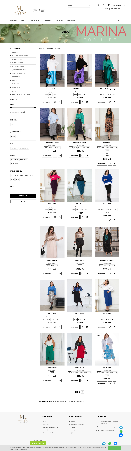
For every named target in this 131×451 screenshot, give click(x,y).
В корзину (47, 102)
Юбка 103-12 (79, 367)
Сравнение (111, 21)
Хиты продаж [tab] (45, 402)
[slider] (11, 107)
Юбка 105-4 (107, 367)
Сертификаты (47, 430)
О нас (45, 421)
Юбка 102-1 (80, 204)
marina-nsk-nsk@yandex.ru (107, 430)
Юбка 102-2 (52, 204)
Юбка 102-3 (107, 204)
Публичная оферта (76, 433)
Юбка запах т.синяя (79, 142)
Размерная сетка (75, 430)
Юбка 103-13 (52, 367)
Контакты (59, 21)
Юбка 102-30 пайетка (107, 260)
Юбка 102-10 (79, 260)
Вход (119, 21)
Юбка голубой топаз (52, 89)
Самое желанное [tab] (76, 402)
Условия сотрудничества (50, 427)
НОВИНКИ (13, 21)
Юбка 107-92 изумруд (107, 89)
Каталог (68, 35)
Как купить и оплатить (77, 424)
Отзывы (73, 427)
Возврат (73, 421)
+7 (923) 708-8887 (115, 427)
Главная (62, 35)
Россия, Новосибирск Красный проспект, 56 (109, 423)
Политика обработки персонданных (54, 433)
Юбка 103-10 (79, 314)
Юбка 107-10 (107, 142)
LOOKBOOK (71, 21)
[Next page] (82, 392)
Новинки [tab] (59, 402)
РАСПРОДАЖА (47, 21)
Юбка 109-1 (52, 314)
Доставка (46, 424)
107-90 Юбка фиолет (80, 89)
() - (100, 427)
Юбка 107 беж (52, 260)
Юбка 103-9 (107, 314)
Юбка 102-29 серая (52, 142)
